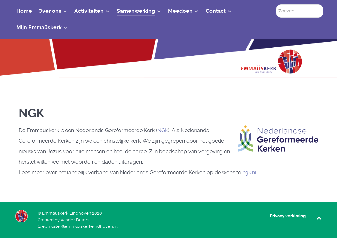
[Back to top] (319, 218)
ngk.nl (249, 172)
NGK (162, 130)
